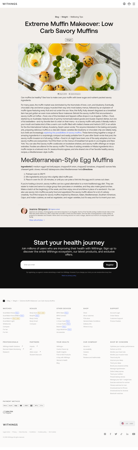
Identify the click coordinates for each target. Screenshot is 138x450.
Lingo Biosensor (64, 329)
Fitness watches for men (118, 385)
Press (85, 355)
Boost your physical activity (119, 366)
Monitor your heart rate (117, 352)
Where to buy (87, 327)
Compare (6, 327)
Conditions (32, 432)
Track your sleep (115, 363)
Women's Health (62, 360)
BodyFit (34, 316)
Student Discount (36, 355)
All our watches (88, 316)
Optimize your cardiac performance (122, 346)
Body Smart (34, 321)
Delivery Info (87, 324)
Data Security (23, 432)
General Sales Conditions (91, 321)
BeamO (61, 327)
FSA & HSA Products (64, 355)
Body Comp (34, 318)
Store (85, 313)
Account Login (115, 313)
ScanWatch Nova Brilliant (13, 316)
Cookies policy (42, 432)
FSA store (86, 318)
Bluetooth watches (116, 393)
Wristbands (7, 324)
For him (5, 332)
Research (6, 352)
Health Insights (61, 352)
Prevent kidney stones (117, 377)
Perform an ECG (115, 349)
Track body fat (115, 357)
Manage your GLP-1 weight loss (120, 380)
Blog (57, 17)
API (31, 349)
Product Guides (115, 321)
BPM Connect (61, 316)
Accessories (61, 332)
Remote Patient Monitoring (12, 349)
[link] (127, 423)
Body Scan (37, 313)
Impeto (32, 346)
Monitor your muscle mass (119, 355)
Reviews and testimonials (91, 357)
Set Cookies (52, 432)
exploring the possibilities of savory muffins (62, 133)
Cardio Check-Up (62, 349)
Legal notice (6, 432)
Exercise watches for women (120, 382)
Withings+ (60, 346)
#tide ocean (34, 352)
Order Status (114, 316)
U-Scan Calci (63, 321)
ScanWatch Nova (11, 313)
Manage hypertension (117, 369)
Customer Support (116, 318)
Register (110, 265)
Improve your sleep (116, 360)
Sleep (58, 318)
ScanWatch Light (8, 321)
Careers (86, 352)
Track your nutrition (116, 374)
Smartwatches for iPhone (118, 388)
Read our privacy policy (69, 275)
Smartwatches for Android (119, 391)
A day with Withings (63, 357)
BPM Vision (62, 313)
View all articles (36, 220)
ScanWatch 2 (11, 318)
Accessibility (87, 349)
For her (5, 329)
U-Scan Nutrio (64, 324)
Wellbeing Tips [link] (76, 17)
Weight (65, 17)
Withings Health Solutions (11, 346)
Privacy (14, 432)
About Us (86, 346)
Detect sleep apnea (117, 371)
